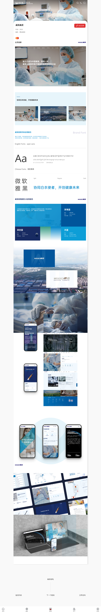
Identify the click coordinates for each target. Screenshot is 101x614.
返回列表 (18, 595)
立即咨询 (82, 595)
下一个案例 (50, 595)
